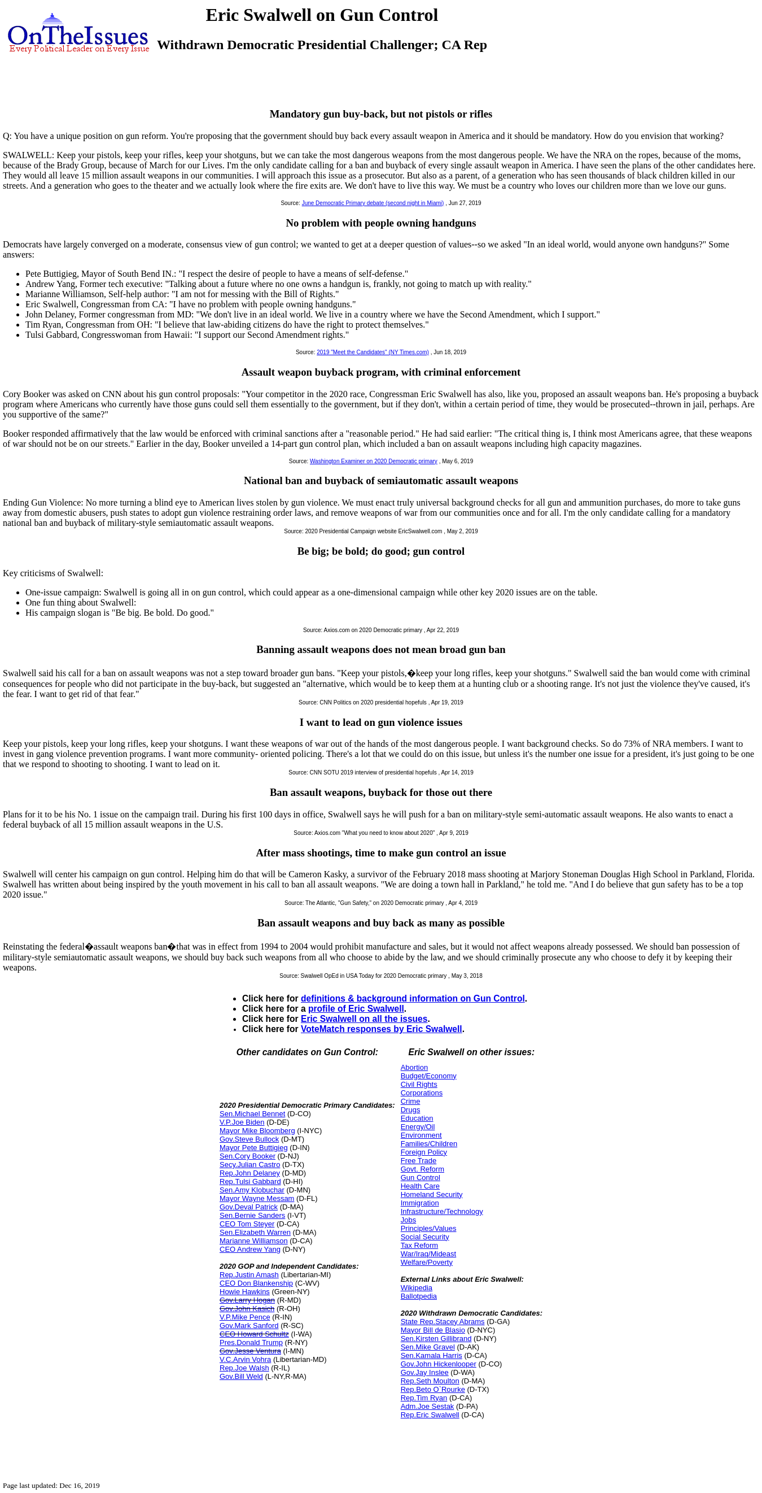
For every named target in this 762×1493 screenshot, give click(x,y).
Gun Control (420, 1177)
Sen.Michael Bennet (252, 1113)
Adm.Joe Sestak (427, 1406)
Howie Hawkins (245, 1291)
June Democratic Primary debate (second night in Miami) (373, 203)
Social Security (425, 1237)
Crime (411, 1101)
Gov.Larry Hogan (247, 1300)
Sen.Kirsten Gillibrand (436, 1338)
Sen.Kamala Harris (431, 1355)
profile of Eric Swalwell (356, 1008)
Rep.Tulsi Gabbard (250, 1181)
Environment (421, 1135)
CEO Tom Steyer (247, 1224)
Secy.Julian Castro (250, 1164)
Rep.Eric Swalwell (430, 1415)
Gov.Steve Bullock (249, 1139)
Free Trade (419, 1160)
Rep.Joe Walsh (244, 1368)
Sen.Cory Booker (247, 1156)
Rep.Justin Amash (249, 1274)
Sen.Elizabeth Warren (255, 1232)
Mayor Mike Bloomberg (257, 1130)
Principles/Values (429, 1228)
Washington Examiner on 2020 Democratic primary (373, 461)
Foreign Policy (424, 1152)
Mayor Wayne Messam (257, 1198)
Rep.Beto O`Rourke (433, 1389)
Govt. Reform (422, 1169)
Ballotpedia (419, 1296)
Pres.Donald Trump (251, 1342)
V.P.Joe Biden (242, 1122)
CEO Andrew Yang (250, 1249)
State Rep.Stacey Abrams (443, 1321)
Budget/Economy (429, 1076)
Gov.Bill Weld (241, 1376)
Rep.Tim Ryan (424, 1398)
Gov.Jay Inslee (425, 1372)
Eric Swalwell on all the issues (364, 1019)
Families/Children (429, 1143)
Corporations (422, 1093)
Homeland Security (432, 1194)
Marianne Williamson (254, 1241)
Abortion (414, 1067)
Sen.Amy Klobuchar (252, 1190)
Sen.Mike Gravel (428, 1347)
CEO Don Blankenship (256, 1283)
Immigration (420, 1203)
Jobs (408, 1220)
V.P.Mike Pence (245, 1317)
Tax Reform (419, 1245)
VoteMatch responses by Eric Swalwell (381, 1029)
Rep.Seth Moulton (430, 1381)
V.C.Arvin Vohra (245, 1359)
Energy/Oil (418, 1126)
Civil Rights (419, 1084)
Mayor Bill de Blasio (433, 1330)
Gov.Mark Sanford (249, 1325)
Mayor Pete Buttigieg (254, 1147)
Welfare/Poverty (427, 1262)
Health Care (420, 1186)
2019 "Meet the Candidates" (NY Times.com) (373, 352)
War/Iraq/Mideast (429, 1254)
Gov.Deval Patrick (249, 1207)
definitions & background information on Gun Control (413, 998)
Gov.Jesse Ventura (250, 1351)
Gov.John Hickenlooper (438, 1364)
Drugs (411, 1109)
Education (417, 1118)
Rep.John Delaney (250, 1173)
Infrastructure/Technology (442, 1211)
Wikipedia (416, 1287)
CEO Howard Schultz (254, 1334)
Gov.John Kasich (247, 1308)
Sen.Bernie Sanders (252, 1215)
